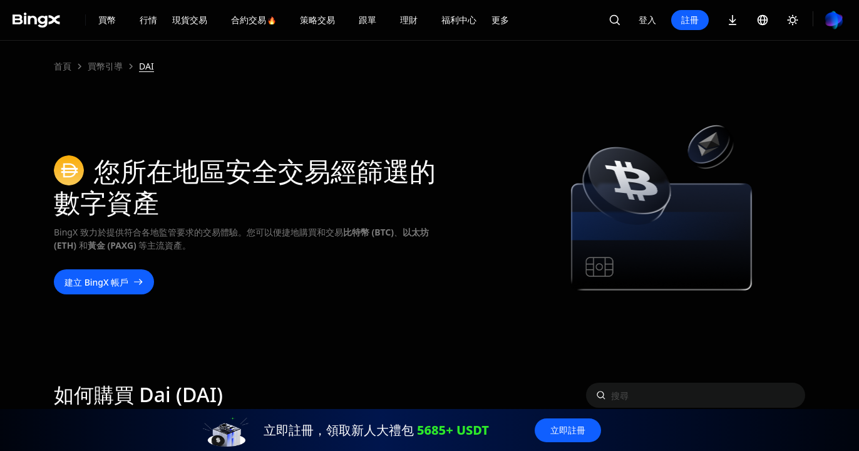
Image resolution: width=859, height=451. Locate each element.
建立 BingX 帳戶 (103, 282)
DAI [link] (146, 66)
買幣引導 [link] (105, 66)
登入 (647, 19)
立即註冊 (567, 430)
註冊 (690, 19)
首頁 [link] (62, 66)
